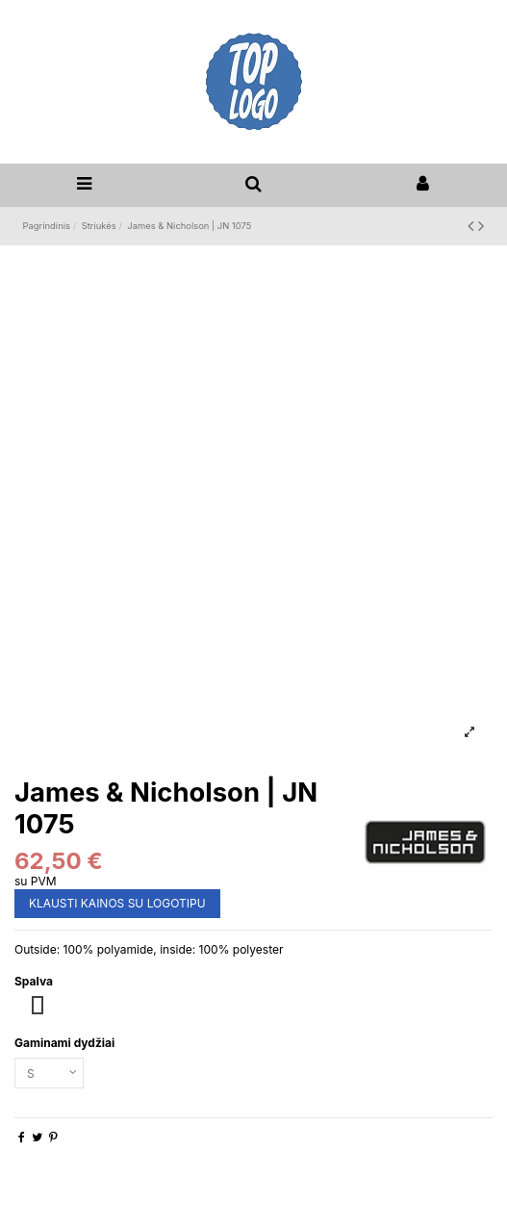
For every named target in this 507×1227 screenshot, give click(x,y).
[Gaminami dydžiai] (49, 1073)
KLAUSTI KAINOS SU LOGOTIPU (117, 903)
